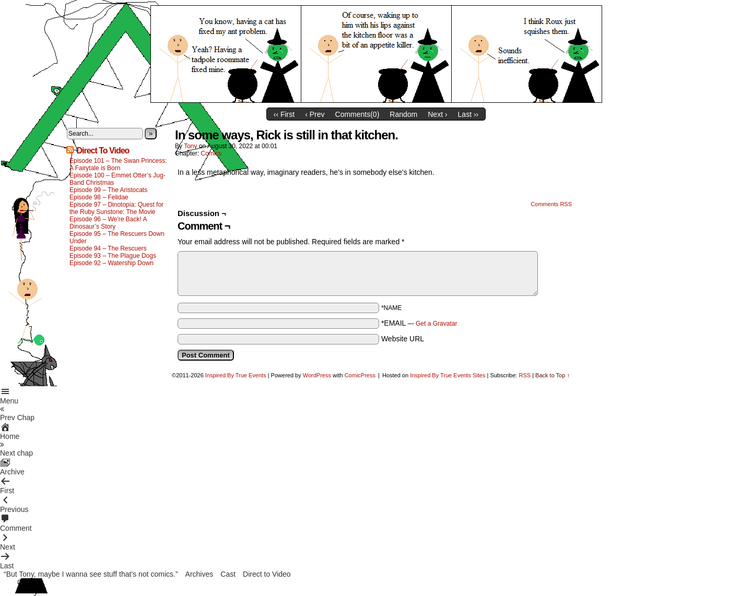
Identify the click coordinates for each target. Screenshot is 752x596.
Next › (437, 114)
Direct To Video (102, 150)
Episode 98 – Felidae (98, 197)
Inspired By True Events (235, 375)
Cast (228, 574)
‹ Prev (314, 114)
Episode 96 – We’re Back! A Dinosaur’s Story (108, 223)
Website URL (402, 339)
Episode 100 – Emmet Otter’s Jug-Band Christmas (117, 179)
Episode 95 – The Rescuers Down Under (116, 237)
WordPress (317, 375)
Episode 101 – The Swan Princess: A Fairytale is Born (118, 164)
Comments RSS (551, 204)
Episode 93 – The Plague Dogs (112, 255)
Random (403, 114)
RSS (525, 375)
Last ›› (468, 114)
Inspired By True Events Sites (447, 375)
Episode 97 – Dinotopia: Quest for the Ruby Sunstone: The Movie (116, 208)
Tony (190, 146)
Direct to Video (267, 574)
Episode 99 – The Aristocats (108, 190)
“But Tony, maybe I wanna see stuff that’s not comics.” (91, 574)
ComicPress (360, 375)
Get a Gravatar (436, 323)
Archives (199, 574)
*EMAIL (419, 323)
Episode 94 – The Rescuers (108, 248)
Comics (211, 153)
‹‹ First (284, 114)
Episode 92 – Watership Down (111, 263)
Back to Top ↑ (552, 375)
